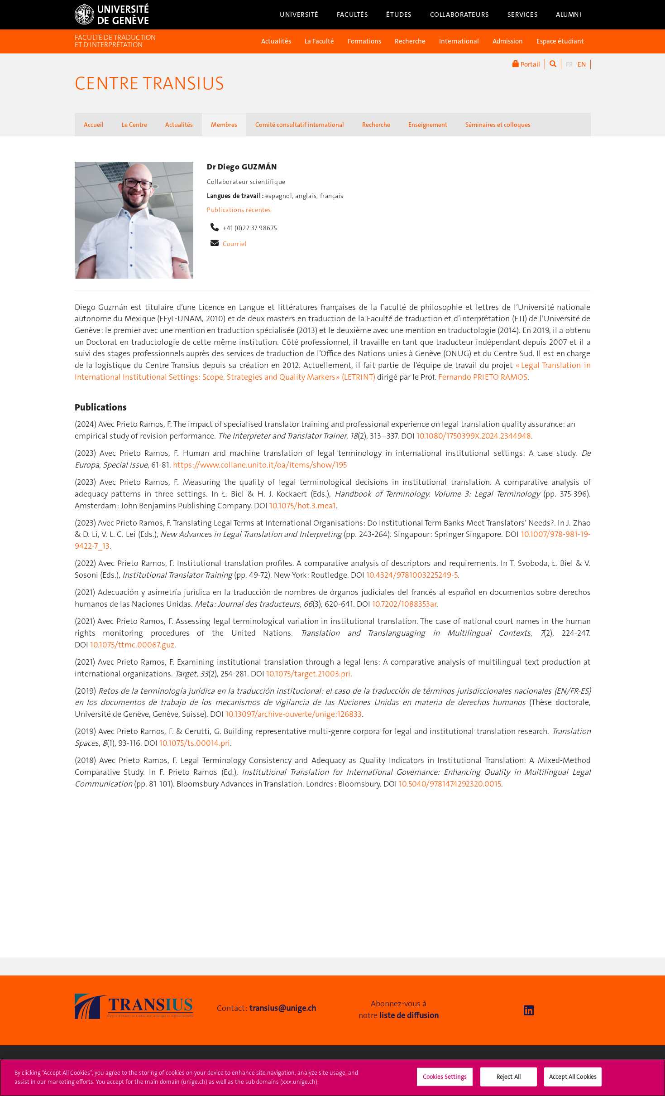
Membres (224, 125)
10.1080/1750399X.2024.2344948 (473, 435)
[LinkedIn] (529, 1010)
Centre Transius (149, 83)
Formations (364, 41)
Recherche (410, 41)
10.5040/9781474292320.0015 (450, 783)
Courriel (235, 244)
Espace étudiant (560, 41)
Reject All (509, 1081)
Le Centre (134, 125)
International (459, 41)
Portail (526, 64)
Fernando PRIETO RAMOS (482, 377)
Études (398, 14)
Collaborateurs (459, 14)
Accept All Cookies (573, 1081)
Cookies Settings (445, 1081)
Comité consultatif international (299, 125)
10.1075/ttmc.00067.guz (132, 644)
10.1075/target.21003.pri (308, 673)
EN (582, 64)
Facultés (352, 14)
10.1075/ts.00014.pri (194, 743)
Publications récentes (239, 210)
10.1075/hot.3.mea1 (302, 505)
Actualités (276, 41)
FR (569, 64)
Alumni (568, 14)
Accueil (94, 125)
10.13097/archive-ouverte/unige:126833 (293, 714)
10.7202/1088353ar (404, 604)
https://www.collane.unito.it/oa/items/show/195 (260, 464)
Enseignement (427, 125)
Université (299, 14)
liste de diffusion (409, 1015)
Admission (508, 41)
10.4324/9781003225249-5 (412, 575)
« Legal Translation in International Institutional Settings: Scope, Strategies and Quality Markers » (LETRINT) (333, 371)
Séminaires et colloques (498, 125)
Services (522, 14)
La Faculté (319, 41)
